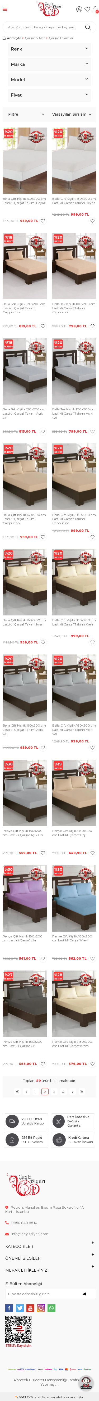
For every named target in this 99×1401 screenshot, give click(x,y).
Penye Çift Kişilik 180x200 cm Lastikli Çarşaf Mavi (72, 938)
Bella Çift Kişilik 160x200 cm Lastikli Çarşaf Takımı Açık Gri (24, 729)
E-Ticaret (34, 1397)
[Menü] (5, 9)
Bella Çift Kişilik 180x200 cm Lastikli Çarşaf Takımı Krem (74, 622)
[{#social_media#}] (9, 1308)
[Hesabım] (79, 9)
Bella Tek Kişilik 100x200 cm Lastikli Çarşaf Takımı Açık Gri (74, 413)
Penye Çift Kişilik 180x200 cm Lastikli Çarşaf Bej (72, 833)
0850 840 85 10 (21, 1223)
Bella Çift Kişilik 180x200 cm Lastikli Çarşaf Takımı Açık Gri (74, 729)
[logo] (49, 9)
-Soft (21, 1397)
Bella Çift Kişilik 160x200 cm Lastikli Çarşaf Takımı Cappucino (24, 519)
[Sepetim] (95, 9)
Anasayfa (12, 38)
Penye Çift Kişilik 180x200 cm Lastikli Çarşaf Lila (23, 938)
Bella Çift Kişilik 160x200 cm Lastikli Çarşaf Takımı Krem (24, 622)
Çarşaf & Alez (35, 38)
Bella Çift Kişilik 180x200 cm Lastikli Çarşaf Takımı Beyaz (74, 201)
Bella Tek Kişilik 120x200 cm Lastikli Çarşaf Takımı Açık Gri (24, 413)
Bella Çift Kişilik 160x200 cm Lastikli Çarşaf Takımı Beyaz (24, 201)
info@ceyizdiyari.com (26, 1234)
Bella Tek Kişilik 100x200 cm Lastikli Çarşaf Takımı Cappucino (74, 308)
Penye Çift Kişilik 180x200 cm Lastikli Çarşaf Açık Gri (23, 833)
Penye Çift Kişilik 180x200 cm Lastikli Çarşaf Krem (72, 1044)
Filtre (26, 114)
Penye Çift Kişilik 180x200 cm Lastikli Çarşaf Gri (23, 1044)
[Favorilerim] (87, 9)
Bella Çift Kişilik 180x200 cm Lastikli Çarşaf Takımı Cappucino (74, 519)
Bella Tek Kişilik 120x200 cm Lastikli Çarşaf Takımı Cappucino (24, 308)
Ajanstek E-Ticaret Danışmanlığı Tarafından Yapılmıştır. (49, 1382)
